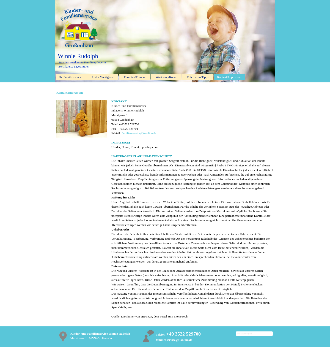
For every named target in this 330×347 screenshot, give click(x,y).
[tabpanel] (192, 209)
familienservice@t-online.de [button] (138, 133)
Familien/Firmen (134, 77)
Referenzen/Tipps (197, 77)
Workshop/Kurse (166, 77)
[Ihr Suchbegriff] (254, 333)
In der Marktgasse (103, 77)
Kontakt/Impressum (229, 77)
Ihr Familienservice (71, 77)
